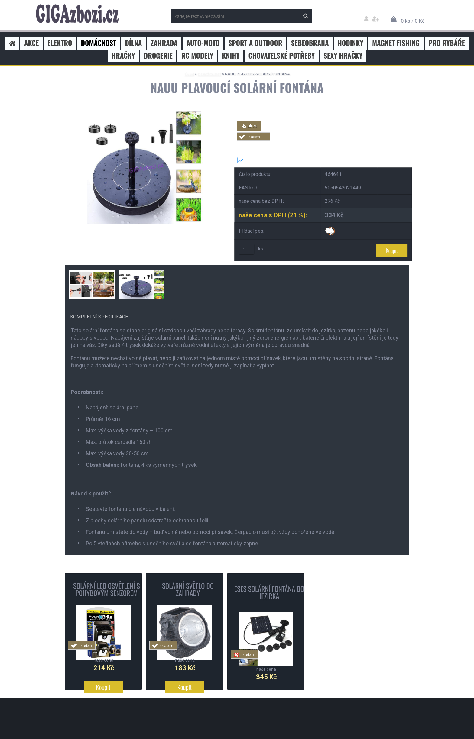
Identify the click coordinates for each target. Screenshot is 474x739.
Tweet (323, 144)
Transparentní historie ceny (271, 160)
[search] (305, 16)
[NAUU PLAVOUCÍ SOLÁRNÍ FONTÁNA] (145, 111)
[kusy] (247, 249)
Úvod (189, 74)
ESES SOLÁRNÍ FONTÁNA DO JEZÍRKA (269, 592)
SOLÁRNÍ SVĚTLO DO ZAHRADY (188, 589)
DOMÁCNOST (209, 74)
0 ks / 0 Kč (413, 21)
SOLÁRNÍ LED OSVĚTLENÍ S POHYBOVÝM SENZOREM (106, 589)
